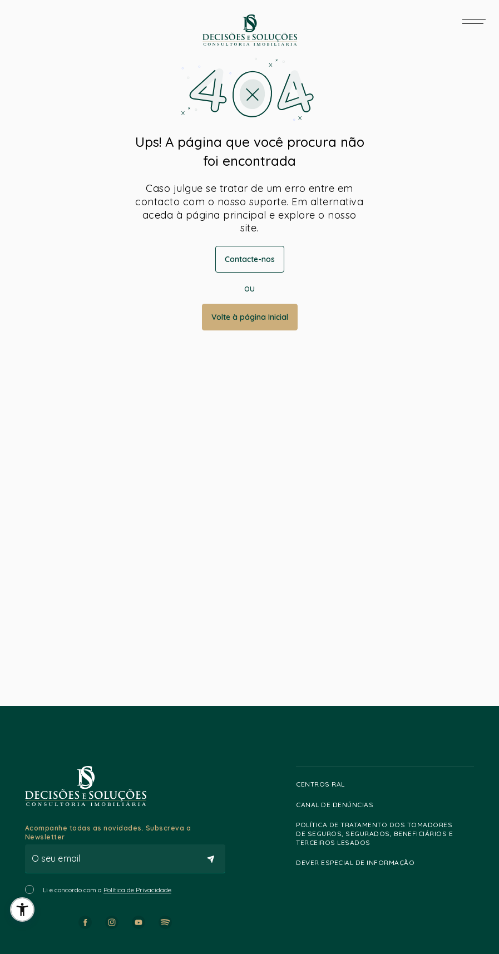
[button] (22, 909)
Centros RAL (325, 784)
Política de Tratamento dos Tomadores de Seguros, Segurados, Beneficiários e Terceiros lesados (382, 833)
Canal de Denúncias (339, 804)
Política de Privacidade (137, 890)
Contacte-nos (250, 259)
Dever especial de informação (360, 862)
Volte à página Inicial (249, 317)
